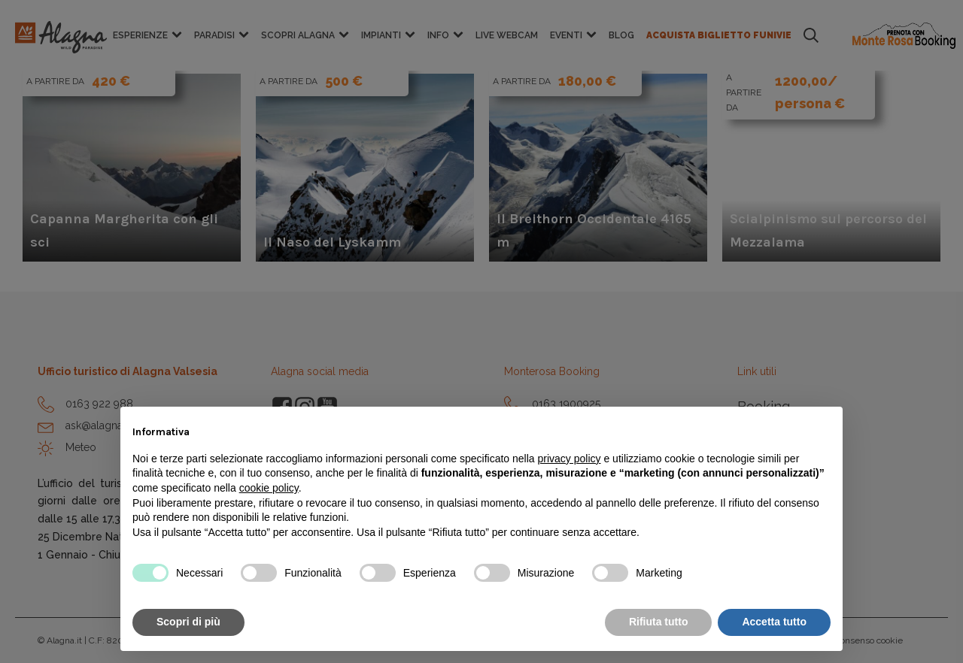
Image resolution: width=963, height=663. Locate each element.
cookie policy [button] (269, 488)
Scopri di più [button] (188, 622)
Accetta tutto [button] (774, 622)
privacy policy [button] (569, 459)
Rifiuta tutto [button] (658, 622)
